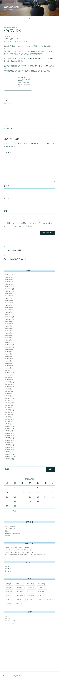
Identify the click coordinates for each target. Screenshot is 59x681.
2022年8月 (8, 379)
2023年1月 (8, 368)
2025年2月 (8, 310)
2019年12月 (8, 454)
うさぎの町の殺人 (10, 526)
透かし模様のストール (11, 554)
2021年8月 (8, 407)
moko (17, 27)
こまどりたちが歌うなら (12, 528)
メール (7, 198)
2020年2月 (8, 449)
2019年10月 (8, 459)
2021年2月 (8, 421)
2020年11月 (8, 428)
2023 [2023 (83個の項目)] (31, 595)
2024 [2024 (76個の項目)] (41, 595)
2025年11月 (8, 289)
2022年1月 (8, 396)
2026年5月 (8, 275)
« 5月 (14, 511)
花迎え (7, 531)
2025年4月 (8, 305)
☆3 (11, 128)
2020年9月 (8, 433)
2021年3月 (8, 419)
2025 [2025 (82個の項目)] (9, 599)
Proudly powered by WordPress (13, 676)
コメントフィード (10, 620)
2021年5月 (8, 414)
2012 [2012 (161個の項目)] (41, 584)
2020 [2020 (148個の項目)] (41, 591)
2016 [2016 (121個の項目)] (42, 588)
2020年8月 (8, 435)
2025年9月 (8, 293)
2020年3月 (8, 447)
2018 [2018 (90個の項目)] (20, 591)
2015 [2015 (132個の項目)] (31, 588)
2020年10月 (8, 431)
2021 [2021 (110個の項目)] (9, 595)
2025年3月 (8, 307)
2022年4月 (8, 389)
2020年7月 (8, 438)
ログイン (7, 616)
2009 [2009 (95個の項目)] (9, 584)
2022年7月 (8, 382)
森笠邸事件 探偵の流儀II (12, 533)
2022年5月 (8, 386)
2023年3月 (8, 363)
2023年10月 (8, 347)
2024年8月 (8, 323)
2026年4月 (8, 277)
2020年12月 (8, 426)
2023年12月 (8, 342)
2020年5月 (8, 442)
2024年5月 (8, 330)
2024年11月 (8, 317)
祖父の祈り (8, 535)
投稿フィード (9, 618)
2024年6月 (8, 328)
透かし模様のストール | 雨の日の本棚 (31, 554)
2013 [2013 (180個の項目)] (9, 588)
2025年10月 (8, 291)
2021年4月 (8, 417)
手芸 (6, 566)
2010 (8, 128)
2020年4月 (8, 445)
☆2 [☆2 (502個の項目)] (39, 599)
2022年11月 (8, 372)
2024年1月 (8, 340)
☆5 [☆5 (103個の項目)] (19, 603)
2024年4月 (8, 333)
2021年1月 (8, 424)
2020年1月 (8, 452)
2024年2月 (8, 337)
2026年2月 (8, 282)
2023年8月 (8, 351)
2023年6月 (8, 356)
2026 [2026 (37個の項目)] (19, 599)
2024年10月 (8, 319)
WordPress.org (9, 623)
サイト (6, 211)
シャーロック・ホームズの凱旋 (14, 547)
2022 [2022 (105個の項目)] (20, 595)
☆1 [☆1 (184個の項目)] (29, 599)
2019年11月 (8, 456)
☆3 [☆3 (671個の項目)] (50, 599)
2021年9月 (8, 405)
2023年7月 (8, 354)
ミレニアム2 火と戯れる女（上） (14, 552)
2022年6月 (8, 384)
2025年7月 (8, 298)
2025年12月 (8, 286)
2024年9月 (8, 321)
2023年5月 (8, 358)
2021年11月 (8, 400)
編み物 (7, 571)
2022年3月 (8, 391)
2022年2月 (8, 393)
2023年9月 (8, 349)
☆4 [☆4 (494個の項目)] (8, 603)
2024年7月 (8, 326)
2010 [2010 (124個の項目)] (19, 584)
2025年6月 (8, 300)
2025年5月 (8, 303)
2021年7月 (8, 410)
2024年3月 (8, 335)
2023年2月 (8, 365)
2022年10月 (8, 375)
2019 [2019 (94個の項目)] (30, 591)
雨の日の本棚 (11, 7)
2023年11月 (8, 344)
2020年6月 (8, 440)
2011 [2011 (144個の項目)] (30, 584)
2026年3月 (8, 279)
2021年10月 (8, 403)
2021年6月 (8, 412)
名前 (6, 186)
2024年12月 (8, 314)
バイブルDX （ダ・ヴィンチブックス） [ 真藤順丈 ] (24, 79)
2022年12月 (8, 370)
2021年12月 (8, 398)
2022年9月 (8, 377)
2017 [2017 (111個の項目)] (9, 591)
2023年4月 (8, 361)
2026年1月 (8, 284)
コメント (8, 152)
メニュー (29, 19)
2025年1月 (8, 312)
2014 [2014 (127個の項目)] (20, 588)
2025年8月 (8, 296)
